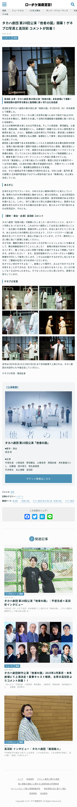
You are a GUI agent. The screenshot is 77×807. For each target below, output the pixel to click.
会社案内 (44, 793)
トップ (20, 779)
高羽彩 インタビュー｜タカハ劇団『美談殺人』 (33, 749)
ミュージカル (18, 10)
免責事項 (33, 793)
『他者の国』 (25, 501)
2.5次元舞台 (35, 10)
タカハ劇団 (69, 501)
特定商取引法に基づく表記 (55, 788)
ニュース (9, 666)
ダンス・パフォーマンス (57, 10)
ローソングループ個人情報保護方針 (25, 788)
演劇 (4, 10)
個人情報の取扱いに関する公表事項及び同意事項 (38, 784)
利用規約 (30, 779)
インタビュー (11, 594)
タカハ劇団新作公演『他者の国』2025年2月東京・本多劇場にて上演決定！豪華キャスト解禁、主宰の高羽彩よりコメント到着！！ (38, 676)
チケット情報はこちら (38, 478)
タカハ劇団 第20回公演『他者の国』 (48, 501)
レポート (7, 38)
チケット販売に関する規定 (48, 779)
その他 (5, 14)
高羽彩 (15, 501)
